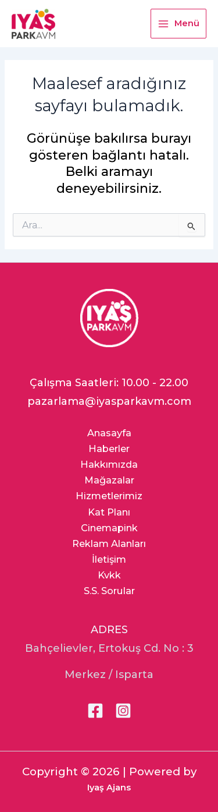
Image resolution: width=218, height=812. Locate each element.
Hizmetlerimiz (109, 496)
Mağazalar (109, 480)
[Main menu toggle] (178, 23)
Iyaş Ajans (109, 787)
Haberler (109, 448)
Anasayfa (109, 433)
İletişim (109, 559)
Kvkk (109, 575)
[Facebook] (95, 710)
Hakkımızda (109, 464)
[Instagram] (123, 710)
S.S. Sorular (109, 590)
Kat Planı (109, 512)
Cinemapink (109, 528)
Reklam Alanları (109, 543)
